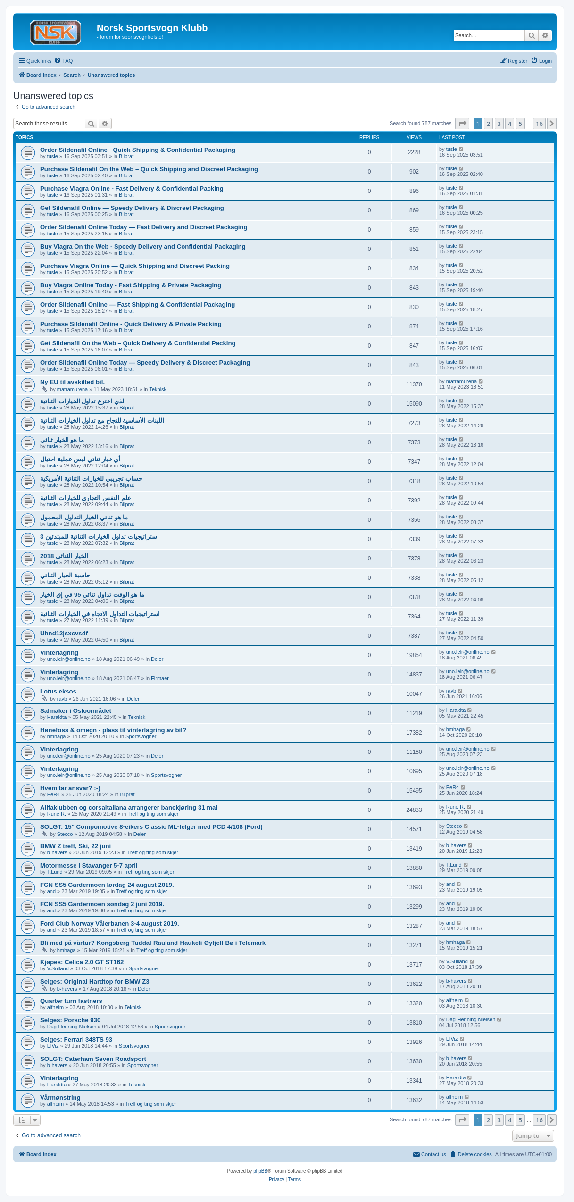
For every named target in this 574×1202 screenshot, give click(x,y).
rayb (62, 698)
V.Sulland (58, 968)
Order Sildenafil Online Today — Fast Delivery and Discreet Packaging (143, 227)
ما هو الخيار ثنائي (62, 439)
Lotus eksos (58, 691)
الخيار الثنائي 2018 (64, 555)
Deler (157, 659)
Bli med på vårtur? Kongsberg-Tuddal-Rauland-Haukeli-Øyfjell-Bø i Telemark (153, 942)
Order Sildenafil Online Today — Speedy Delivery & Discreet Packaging (145, 362)
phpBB (260, 1171)
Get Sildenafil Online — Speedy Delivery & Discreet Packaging (132, 207)
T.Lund (55, 872)
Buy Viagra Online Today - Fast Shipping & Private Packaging (130, 285)
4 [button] (509, 123)
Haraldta (57, 717)
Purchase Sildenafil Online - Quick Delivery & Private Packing (131, 323)
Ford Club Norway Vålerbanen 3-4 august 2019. (109, 923)
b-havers (57, 852)
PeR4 (53, 794)
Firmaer (160, 678)
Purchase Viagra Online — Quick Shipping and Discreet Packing (135, 265)
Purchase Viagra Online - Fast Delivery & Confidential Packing (132, 188)
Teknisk (157, 389)
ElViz (53, 1046)
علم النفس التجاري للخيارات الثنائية (85, 497)
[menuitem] (63, 61)
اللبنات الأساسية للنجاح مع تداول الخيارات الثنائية (102, 420)
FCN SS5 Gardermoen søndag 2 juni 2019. (102, 904)
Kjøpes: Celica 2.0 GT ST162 (82, 962)
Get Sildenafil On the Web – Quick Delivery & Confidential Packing (138, 343)
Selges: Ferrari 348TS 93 (76, 1039)
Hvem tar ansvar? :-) (70, 788)
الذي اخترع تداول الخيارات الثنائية (83, 401)
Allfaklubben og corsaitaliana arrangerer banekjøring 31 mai (128, 807)
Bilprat (126, 156)
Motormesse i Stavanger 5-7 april (89, 865)
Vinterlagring (59, 652)
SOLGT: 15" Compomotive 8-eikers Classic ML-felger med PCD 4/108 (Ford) (151, 826)
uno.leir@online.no (69, 659)
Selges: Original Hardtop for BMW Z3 (95, 981)
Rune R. (56, 814)
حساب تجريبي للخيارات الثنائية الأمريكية (91, 478)
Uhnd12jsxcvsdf (64, 633)
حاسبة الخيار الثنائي (65, 575)
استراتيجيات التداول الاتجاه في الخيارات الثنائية (100, 614)
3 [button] (499, 123)
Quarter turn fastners (71, 1000)
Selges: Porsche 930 (70, 1020)
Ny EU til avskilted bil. (72, 381)
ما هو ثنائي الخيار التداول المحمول (84, 517)
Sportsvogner (140, 736)
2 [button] (488, 123)
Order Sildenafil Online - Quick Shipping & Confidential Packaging (137, 149)
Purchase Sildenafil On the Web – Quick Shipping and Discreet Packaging (149, 169)
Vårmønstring (60, 1097)
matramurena (72, 389)
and (51, 891)
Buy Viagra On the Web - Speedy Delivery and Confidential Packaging (143, 246)
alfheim (55, 1007)
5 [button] (520, 123)
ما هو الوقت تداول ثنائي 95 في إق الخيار (92, 594)
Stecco (65, 834)
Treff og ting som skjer (152, 814)
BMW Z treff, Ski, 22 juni (75, 846)
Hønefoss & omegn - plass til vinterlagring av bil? (113, 730)
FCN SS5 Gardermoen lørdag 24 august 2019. (107, 884)
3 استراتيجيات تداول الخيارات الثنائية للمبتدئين (99, 536)
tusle (52, 156)
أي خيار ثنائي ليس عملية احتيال (80, 459)
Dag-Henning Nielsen (72, 1026)
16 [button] (539, 123)
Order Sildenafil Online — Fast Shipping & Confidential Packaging (137, 304)
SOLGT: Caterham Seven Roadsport (93, 1058)
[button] (462, 123)
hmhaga (56, 736)
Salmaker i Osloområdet (75, 710)
